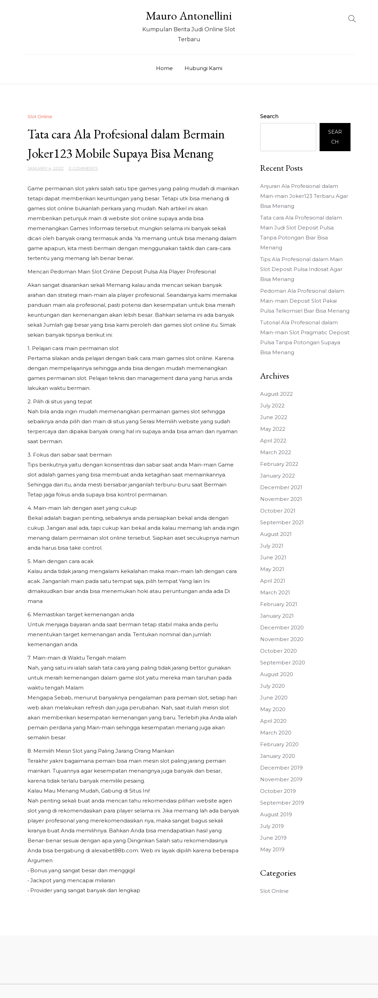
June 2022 (273, 417)
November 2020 (281, 639)
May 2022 (272, 429)
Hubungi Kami (203, 68)
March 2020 (275, 732)
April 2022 (273, 440)
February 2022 (279, 464)
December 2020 (282, 627)
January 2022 (277, 475)
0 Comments (83, 168)
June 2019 (273, 837)
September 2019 (282, 802)
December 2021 (281, 487)
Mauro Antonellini (189, 15)
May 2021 (272, 569)
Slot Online (39, 116)
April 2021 (272, 581)
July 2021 (272, 545)
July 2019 (272, 826)
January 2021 (277, 616)
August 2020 (276, 674)
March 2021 (275, 592)
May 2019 (272, 849)
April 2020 (273, 721)
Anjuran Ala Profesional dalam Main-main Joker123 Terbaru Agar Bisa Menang (304, 196)
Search (269, 116)
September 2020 (282, 662)
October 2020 (278, 651)
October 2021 (278, 510)
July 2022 (272, 405)
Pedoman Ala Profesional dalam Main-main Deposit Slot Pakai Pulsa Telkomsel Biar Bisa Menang (304, 301)
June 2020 (274, 697)
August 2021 (276, 534)
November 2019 (281, 779)
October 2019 (278, 791)
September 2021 (282, 522)
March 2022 (275, 452)
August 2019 (276, 814)
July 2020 (272, 686)
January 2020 (277, 756)
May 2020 (273, 709)
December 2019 (281, 767)
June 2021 (273, 557)
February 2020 (279, 744)
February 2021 (278, 604)
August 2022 (276, 394)
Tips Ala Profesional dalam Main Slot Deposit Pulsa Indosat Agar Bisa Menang (301, 269)
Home (164, 68)
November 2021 (281, 499)
